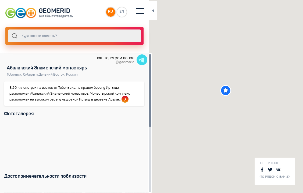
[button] (224, 90)
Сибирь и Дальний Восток (44, 74)
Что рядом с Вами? (274, 176)
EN (118, 11)
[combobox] (72, 35)
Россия (72, 74)
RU (106, 11)
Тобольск (15, 74)
